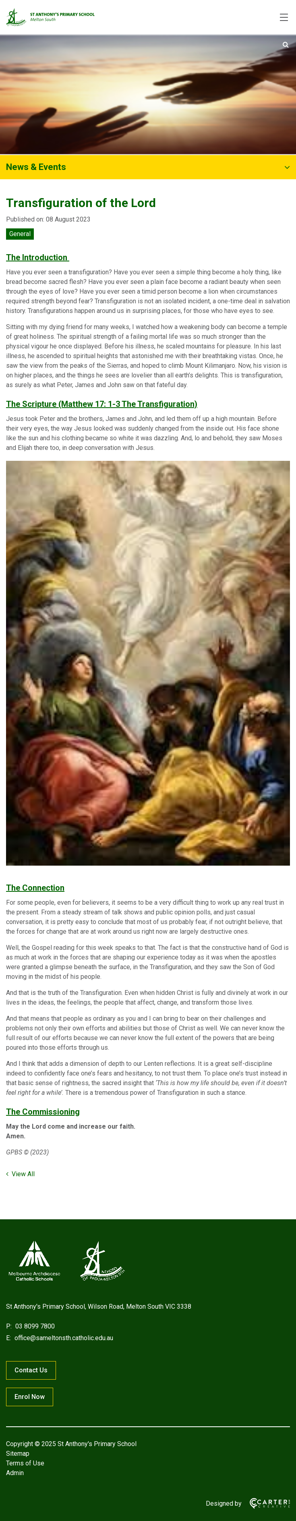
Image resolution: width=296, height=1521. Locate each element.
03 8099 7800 (34, 1326)
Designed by (224, 1503)
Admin (15, 1473)
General (20, 234)
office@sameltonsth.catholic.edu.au (63, 1338)
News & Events (36, 167)
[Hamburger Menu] (284, 17)
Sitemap (17, 1453)
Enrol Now (29, 1397)
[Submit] (285, 45)
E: (8, 1338)
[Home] (66, 1281)
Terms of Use (25, 1463)
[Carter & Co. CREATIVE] (266, 1503)
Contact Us (31, 1370)
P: (9, 1326)
